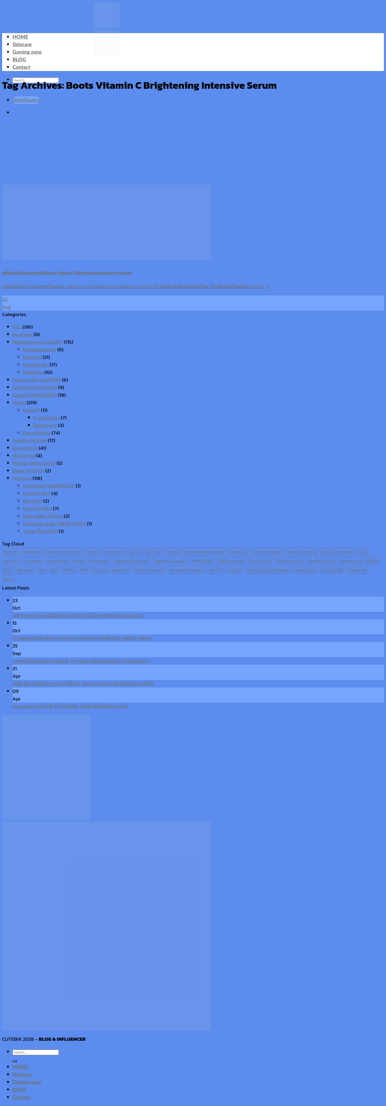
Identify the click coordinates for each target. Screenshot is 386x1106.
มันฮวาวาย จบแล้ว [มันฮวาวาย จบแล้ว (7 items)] (149, 570)
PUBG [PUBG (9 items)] (372, 561)
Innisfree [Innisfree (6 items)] (34, 561)
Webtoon (33, 372)
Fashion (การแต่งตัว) (35, 387)
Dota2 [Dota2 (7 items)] (136, 552)
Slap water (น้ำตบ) (42, 516)
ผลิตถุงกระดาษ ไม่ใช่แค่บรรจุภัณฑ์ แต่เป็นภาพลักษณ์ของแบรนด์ (78, 615)
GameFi (31, 410)
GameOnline (36, 433)
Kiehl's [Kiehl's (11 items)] (78, 561)
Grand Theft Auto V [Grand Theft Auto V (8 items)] (339, 552)
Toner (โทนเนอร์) (40, 531)
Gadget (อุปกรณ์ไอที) (35, 395)
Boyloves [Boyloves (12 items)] (31, 552)
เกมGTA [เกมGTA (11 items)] (235, 570)
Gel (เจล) (32, 501)
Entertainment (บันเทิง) (38, 342)
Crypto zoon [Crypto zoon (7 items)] (115, 552)
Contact (21, 67)
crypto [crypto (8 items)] (93, 552)
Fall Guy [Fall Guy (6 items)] (154, 552)
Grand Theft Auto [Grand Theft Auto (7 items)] (301, 552)
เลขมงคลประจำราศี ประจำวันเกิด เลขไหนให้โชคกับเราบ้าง (70, 706)
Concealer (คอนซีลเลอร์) (49, 486)
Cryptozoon (46, 417)
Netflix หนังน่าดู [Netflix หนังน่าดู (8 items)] (290, 561)
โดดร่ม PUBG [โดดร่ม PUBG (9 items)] (332, 570)
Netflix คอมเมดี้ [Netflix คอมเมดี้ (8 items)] (231, 561)
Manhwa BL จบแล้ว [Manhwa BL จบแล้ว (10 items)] (170, 561)
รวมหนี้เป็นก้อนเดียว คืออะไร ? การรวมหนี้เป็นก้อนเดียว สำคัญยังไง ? (82, 661)
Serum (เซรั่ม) (37, 508)
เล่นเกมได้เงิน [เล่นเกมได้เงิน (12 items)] (306, 570)
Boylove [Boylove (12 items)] (11, 552)
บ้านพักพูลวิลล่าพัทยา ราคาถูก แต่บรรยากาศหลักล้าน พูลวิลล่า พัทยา (82, 638)
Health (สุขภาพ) (30, 440)
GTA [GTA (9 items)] (365, 552)
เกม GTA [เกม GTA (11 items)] (216, 570)
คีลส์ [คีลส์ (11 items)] (54, 570)
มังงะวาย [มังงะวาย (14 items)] (100, 570)
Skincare (22, 44)
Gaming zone (27, 52)
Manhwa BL (35, 364)
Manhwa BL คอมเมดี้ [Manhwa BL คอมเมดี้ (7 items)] (131, 561)
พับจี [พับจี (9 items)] (83, 570)
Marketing (24, 455)
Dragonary (45, 425)
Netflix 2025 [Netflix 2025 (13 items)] (202, 561)
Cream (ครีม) (36, 493)
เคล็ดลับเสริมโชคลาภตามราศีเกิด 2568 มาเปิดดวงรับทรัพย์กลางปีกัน (83, 683)
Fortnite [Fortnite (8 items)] (173, 552)
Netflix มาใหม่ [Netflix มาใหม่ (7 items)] (260, 561)
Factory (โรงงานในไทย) (37, 380)
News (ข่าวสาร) (28, 470)
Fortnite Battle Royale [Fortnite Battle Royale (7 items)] (204, 552)
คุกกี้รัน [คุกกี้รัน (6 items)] (69, 570)
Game (19, 402)
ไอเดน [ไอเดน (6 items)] (8, 579)
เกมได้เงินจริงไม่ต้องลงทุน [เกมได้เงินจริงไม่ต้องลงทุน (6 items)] (268, 570)
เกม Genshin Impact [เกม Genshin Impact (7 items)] (186, 570)
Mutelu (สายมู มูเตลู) (34, 463)
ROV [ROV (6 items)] (7, 570)
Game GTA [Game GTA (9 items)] (238, 552)
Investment (25, 448)
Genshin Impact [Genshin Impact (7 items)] (267, 552)
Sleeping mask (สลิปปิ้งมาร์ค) (54, 523)
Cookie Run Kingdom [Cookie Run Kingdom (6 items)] (63, 552)
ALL (17, 327)
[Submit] (15, 1061)
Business (22, 334)
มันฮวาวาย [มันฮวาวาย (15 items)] (120, 570)
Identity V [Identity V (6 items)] (12, 561)
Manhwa (32, 357)
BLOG (19, 59)
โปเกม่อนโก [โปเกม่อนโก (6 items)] (358, 570)
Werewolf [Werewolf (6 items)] (24, 570)
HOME (20, 37)
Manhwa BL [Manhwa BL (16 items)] (99, 561)
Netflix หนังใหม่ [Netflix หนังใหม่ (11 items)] (322, 561)
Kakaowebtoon (39, 349)
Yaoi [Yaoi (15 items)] (41, 570)
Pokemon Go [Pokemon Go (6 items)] (351, 561)
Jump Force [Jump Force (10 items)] (57, 561)
